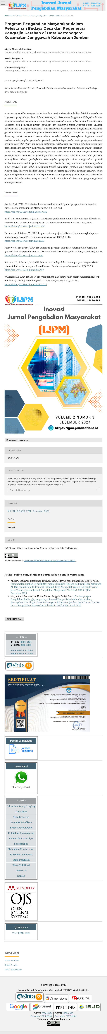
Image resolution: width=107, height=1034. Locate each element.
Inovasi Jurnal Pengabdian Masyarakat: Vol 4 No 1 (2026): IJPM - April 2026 (55, 604)
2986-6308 (26, 644)
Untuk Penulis (11, 965)
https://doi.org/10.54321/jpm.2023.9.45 (24, 255)
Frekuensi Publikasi (21, 854)
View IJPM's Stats (21, 932)
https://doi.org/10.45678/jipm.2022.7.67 (24, 269)
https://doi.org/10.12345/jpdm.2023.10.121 (26, 211)
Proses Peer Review (21, 827)
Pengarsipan (21, 843)
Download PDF (18, 440)
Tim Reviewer (21, 816)
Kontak (21, 875)
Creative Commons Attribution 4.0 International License (50, 560)
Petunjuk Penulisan (21, 822)
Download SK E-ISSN (21, 653)
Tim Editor (21, 811)
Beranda (10, 15)
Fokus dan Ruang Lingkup (21, 806)
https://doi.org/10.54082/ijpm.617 (27, 80)
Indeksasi (21, 870)
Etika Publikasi (21, 859)
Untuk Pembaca (12, 960)
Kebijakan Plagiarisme (21, 849)
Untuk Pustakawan (13, 969)
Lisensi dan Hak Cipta (21, 838)
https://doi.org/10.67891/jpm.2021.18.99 (24, 240)
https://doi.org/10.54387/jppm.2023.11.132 (26, 284)
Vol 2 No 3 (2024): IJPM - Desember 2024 (45, 15)
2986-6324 (26, 641)
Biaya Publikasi (21, 865)
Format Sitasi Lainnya (20, 490)
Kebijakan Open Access (21, 833)
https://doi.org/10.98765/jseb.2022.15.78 (25, 226)
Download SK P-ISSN (21, 650)
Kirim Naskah (14, 619)
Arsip (19, 15)
